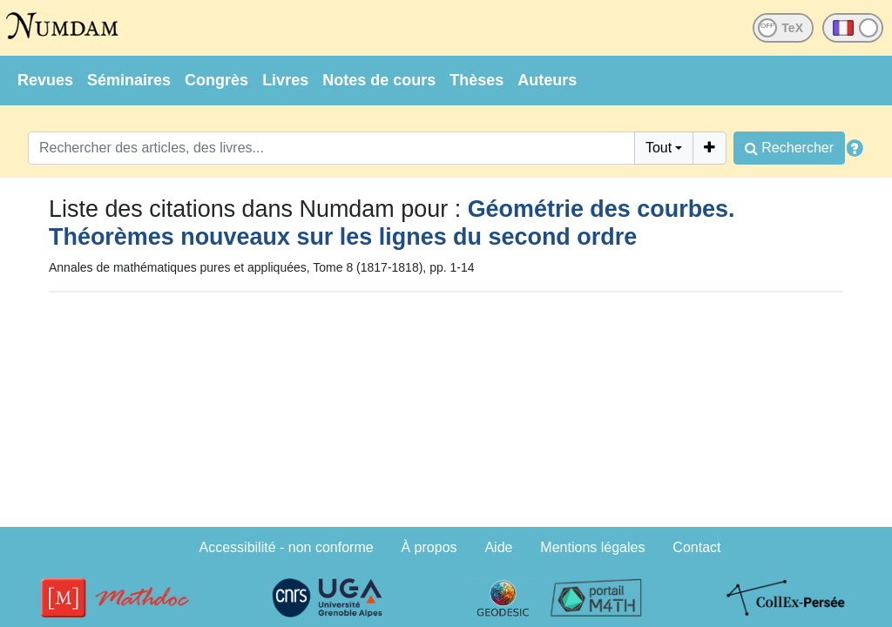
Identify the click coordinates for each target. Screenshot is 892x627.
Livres (285, 80)
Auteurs (547, 80)
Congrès (216, 80)
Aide (498, 547)
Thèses (476, 80)
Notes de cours (379, 80)
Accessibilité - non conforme (286, 547)
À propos (429, 547)
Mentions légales (592, 547)
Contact (696, 547)
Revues (45, 80)
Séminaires (129, 80)
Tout (658, 147)
